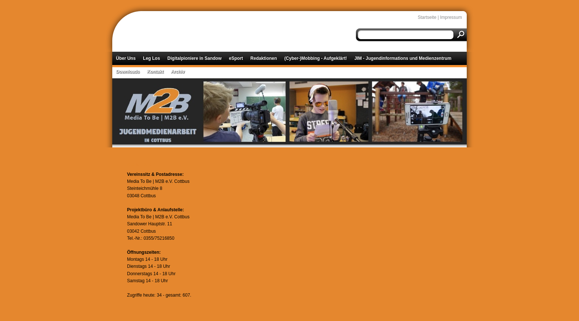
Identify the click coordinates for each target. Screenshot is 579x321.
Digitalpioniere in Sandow (194, 58)
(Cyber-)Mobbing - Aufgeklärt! (315, 58)
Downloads (128, 71)
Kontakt (155, 71)
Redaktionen (263, 58)
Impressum (451, 17)
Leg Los (151, 58)
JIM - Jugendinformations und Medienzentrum (403, 58)
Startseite (427, 17)
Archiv (178, 71)
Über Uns (126, 58)
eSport (236, 58)
